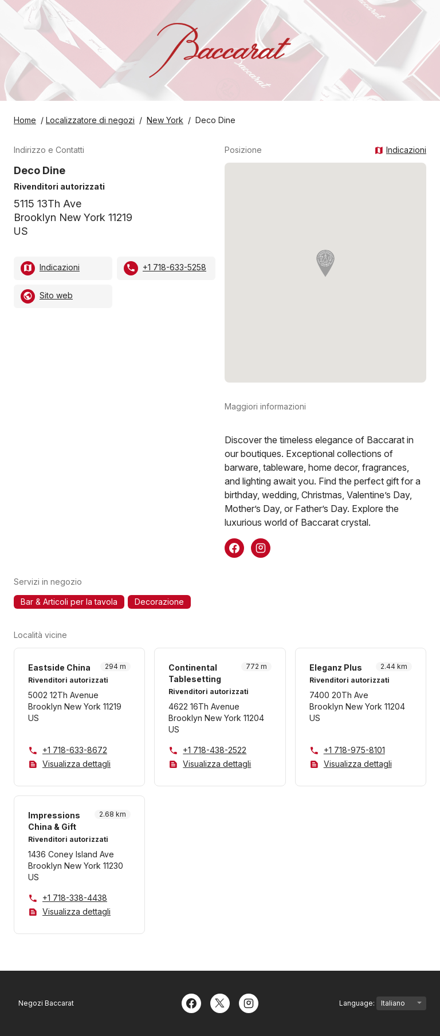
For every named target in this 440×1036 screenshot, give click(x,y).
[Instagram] (248, 1002)
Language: (382, 1003)
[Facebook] (191, 1002)
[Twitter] (220, 1002)
